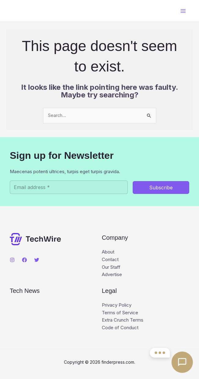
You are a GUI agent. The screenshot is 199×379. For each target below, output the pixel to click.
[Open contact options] (182, 362)
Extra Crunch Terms (122, 320)
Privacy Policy (116, 305)
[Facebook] (24, 259)
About (108, 252)
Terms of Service (120, 312)
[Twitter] (36, 259)
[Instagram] (12, 259)
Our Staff (111, 267)
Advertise (112, 275)
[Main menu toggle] (183, 10)
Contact (110, 259)
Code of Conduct (120, 328)
